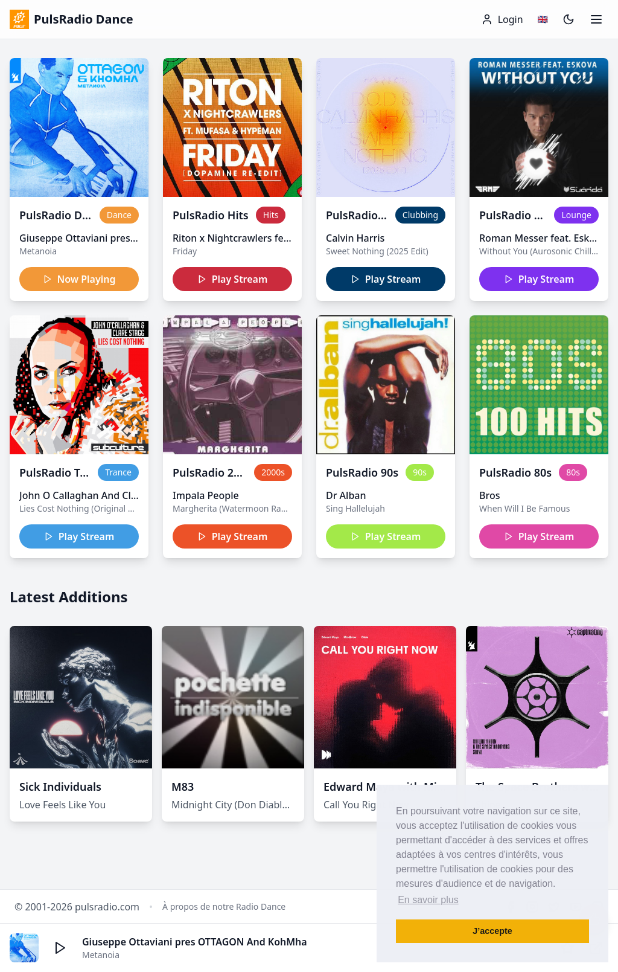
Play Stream (232, 279)
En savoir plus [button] (428, 900)
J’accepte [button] (492, 931)
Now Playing (79, 279)
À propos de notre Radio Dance (223, 906)
